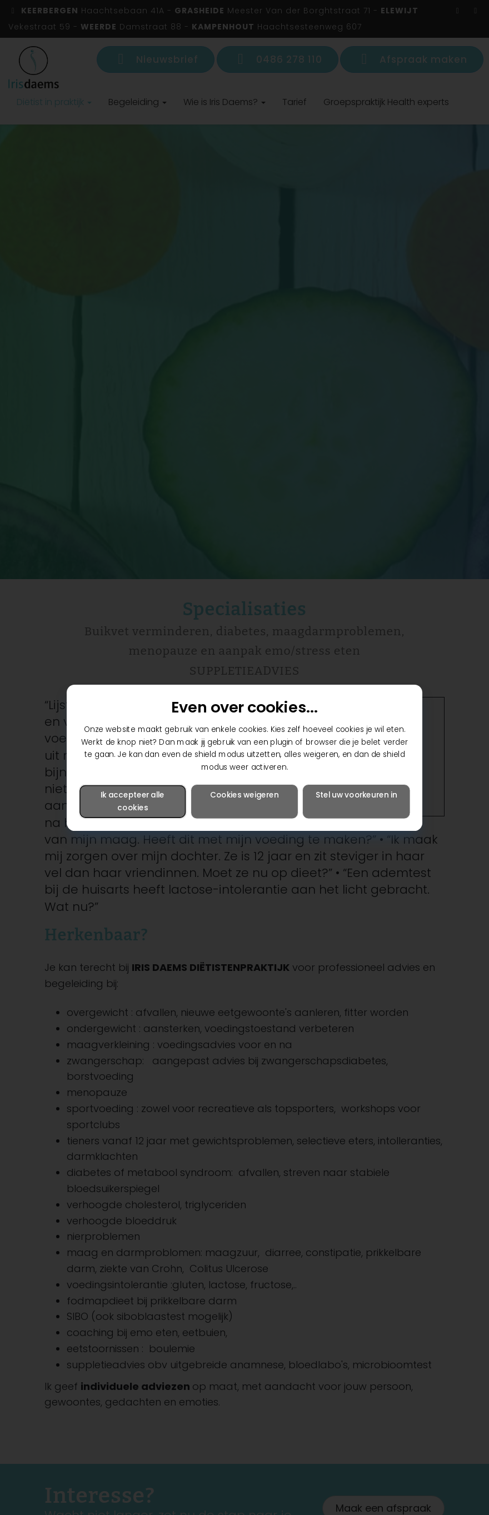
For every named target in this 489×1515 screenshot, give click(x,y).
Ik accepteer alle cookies (132, 801)
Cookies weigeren (244, 794)
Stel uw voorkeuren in (356, 794)
